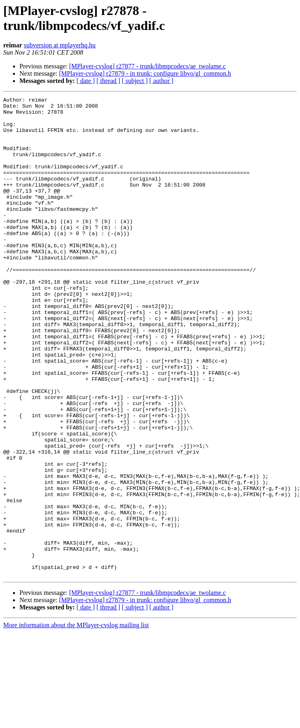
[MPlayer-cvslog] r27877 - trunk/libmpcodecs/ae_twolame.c (147, 66)
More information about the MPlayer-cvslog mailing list (76, 720)
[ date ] (86, 80)
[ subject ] (135, 80)
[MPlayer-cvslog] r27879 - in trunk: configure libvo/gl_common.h (145, 73)
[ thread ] (108, 80)
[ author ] (161, 80)
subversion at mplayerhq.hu (60, 45)
